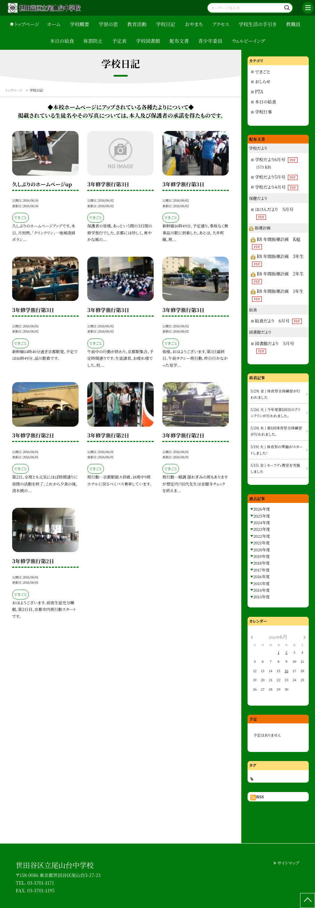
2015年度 (261, 583)
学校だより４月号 (276, 187)
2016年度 (261, 576)
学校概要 (79, 24)
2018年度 (261, 563)
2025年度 (261, 516)
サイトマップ (288, 863)
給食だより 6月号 (278, 321)
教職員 (293, 24)
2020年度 (261, 549)
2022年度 (261, 536)
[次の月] (305, 636)
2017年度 (261, 570)
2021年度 (261, 542)
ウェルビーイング (248, 40)
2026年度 (261, 509)
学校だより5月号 (276, 177)
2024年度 (261, 522)
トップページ (27, 24)
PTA (259, 91)
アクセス (220, 24)
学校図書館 (148, 40)
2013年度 (261, 596)
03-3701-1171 (40, 882)
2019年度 (261, 556)
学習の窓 (108, 24)
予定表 (119, 40)
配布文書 (179, 40)
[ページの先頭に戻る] (307, 900)
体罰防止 (93, 40)
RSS (260, 796)
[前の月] (252, 636)
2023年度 (261, 529)
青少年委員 (210, 40)
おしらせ (262, 81)
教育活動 (136, 24)
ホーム (53, 24)
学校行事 (263, 112)
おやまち (194, 24)
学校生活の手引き (257, 24)
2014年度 (261, 590)
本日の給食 (62, 40)
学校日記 (165, 24)
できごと (262, 72)
